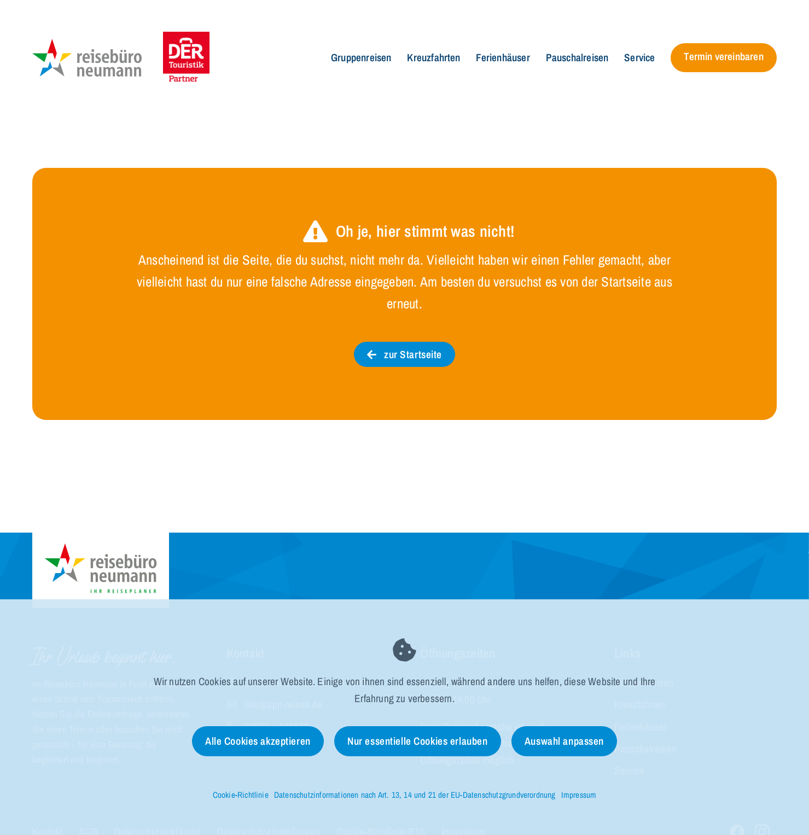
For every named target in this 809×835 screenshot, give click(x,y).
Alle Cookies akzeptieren (258, 741)
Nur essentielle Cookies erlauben (417, 741)
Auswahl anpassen (564, 741)
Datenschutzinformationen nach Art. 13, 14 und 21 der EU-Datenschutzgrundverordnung (415, 795)
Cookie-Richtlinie (241, 795)
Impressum (579, 795)
